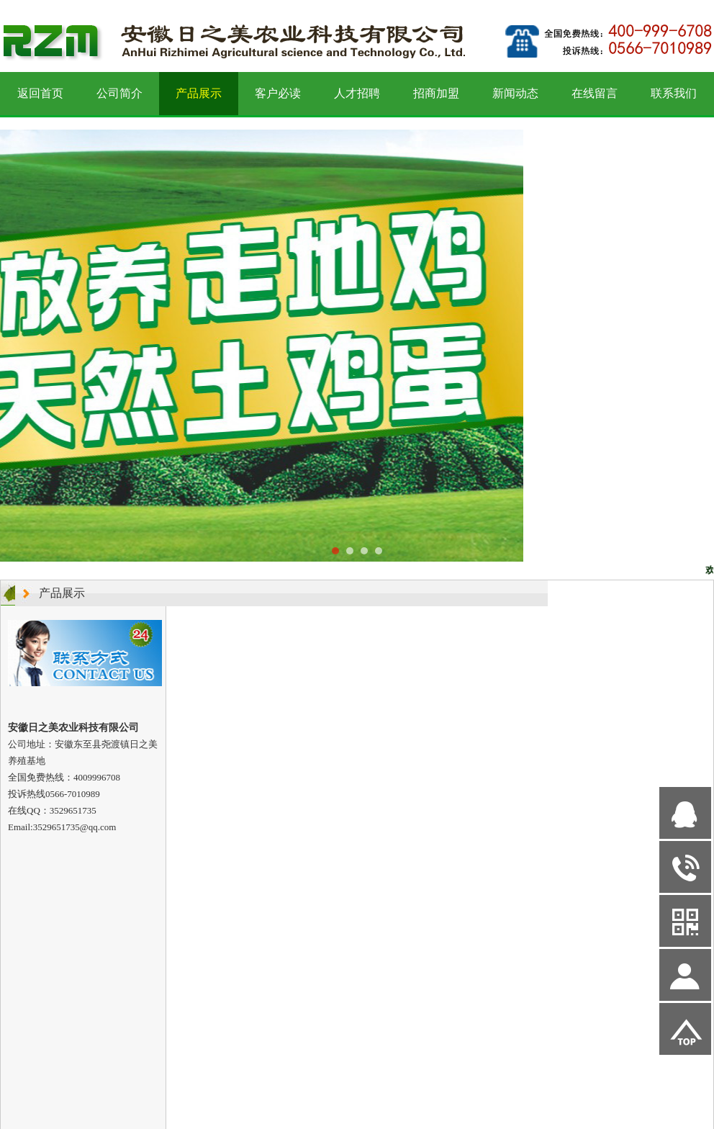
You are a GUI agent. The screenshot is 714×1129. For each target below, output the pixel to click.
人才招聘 (357, 93)
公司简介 (119, 93)
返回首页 (40, 93)
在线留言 (594, 93)
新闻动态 (515, 93)
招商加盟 (436, 93)
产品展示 (199, 93)
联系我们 (674, 93)
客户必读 (278, 93)
